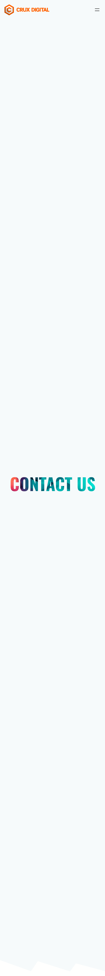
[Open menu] (97, 9)
